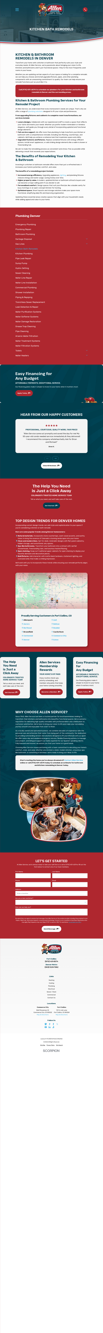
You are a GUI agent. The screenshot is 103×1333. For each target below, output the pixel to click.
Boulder (56, 628)
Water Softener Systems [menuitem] (26, 317)
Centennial (28, 636)
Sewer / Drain (51, 992)
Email (54, 880)
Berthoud (27, 628)
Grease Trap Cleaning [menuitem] (25, 326)
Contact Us (51, 998)
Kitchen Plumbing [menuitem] (24, 253)
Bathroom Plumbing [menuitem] (25, 234)
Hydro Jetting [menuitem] (22, 268)
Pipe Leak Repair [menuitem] (23, 258)
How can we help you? (23, 907)
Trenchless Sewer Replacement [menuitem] (30, 302)
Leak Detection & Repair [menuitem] (26, 307)
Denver (26, 640)
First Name (19, 872)
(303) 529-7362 (51, 967)
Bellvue (56, 624)
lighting (63, 175)
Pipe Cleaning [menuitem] (22, 331)
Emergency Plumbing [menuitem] (25, 224)
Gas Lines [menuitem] (19, 244)
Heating (51, 980)
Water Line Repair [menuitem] (23, 278)
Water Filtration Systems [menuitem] (27, 346)
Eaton (55, 640)
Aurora (26, 624)
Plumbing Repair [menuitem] (23, 229)
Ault (55, 620)
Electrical (51, 989)
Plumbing (51, 986)
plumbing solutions (35, 111)
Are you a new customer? (24, 898)
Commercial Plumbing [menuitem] (26, 287)
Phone (17, 880)
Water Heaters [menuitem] (22, 355)
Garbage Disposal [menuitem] (23, 239)
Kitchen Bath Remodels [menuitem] (26, 249)
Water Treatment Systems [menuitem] (27, 341)
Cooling (51, 983)
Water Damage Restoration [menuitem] (28, 321)
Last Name (56, 872)
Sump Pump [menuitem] (21, 263)
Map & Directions (43, 1015)
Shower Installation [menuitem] (24, 292)
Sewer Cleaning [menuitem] (22, 273)
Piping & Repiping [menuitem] (23, 297)
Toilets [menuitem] (18, 350)
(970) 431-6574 (51, 961)
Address (18, 889)
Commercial (51, 995)
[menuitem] (42, 1045)
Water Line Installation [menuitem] (26, 283)
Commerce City (59, 636)
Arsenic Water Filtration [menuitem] (26, 336)
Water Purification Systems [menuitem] (28, 312)
